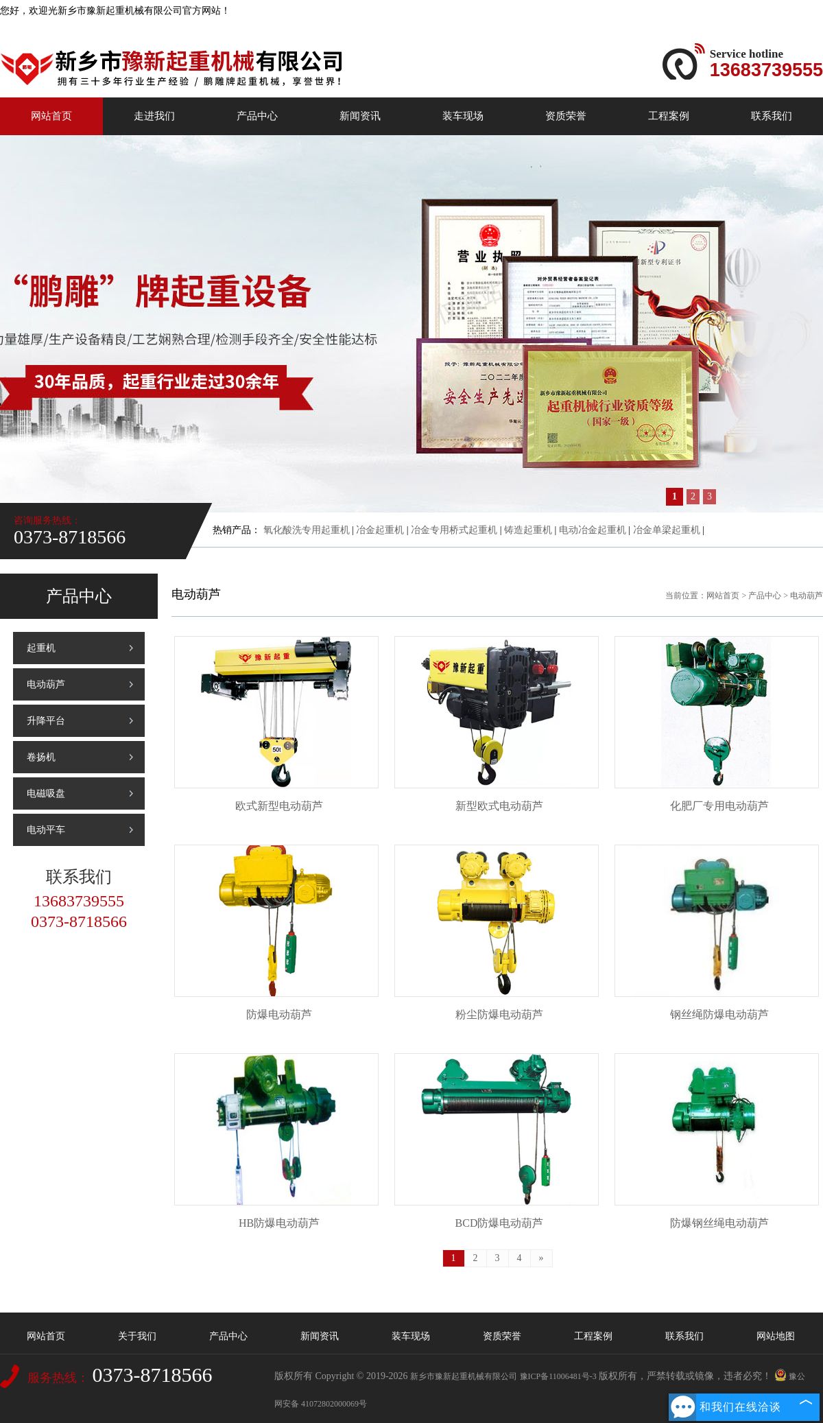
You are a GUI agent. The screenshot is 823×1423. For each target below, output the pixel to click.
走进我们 (154, 115)
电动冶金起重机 (592, 530)
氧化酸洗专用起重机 (306, 530)
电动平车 (46, 830)
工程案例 (668, 115)
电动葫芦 (46, 684)
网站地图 (775, 1336)
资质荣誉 (565, 115)
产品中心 (257, 115)
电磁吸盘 (46, 793)
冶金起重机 (380, 530)
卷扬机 (41, 757)
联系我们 (771, 115)
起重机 (41, 648)
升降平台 (46, 721)
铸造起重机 (528, 530)
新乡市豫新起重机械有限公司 (463, 1376)
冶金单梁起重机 (666, 530)
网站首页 (51, 115)
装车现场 (463, 115)
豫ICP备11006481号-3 (558, 1376)
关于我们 (137, 1336)
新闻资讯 (360, 115)
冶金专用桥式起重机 (454, 530)
